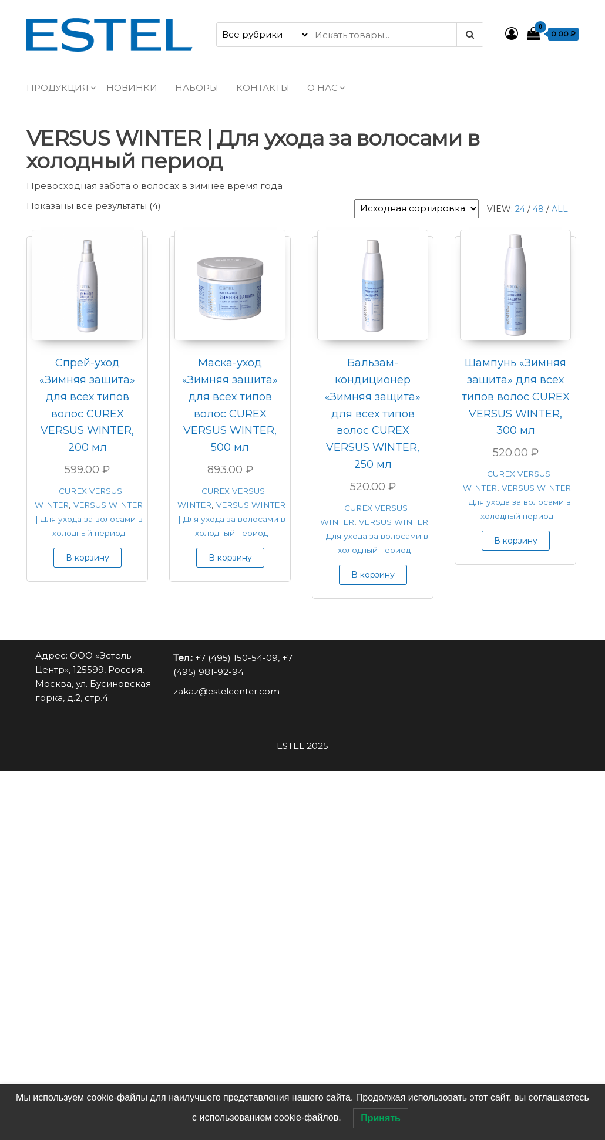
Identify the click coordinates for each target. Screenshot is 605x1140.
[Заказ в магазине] (416, 208)
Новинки (131, 87)
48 (538, 209)
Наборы (197, 87)
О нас (322, 87)
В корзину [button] (87, 557)
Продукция (57, 87)
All (560, 209)
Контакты (263, 87)
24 (520, 209)
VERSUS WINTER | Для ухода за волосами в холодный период (89, 519)
